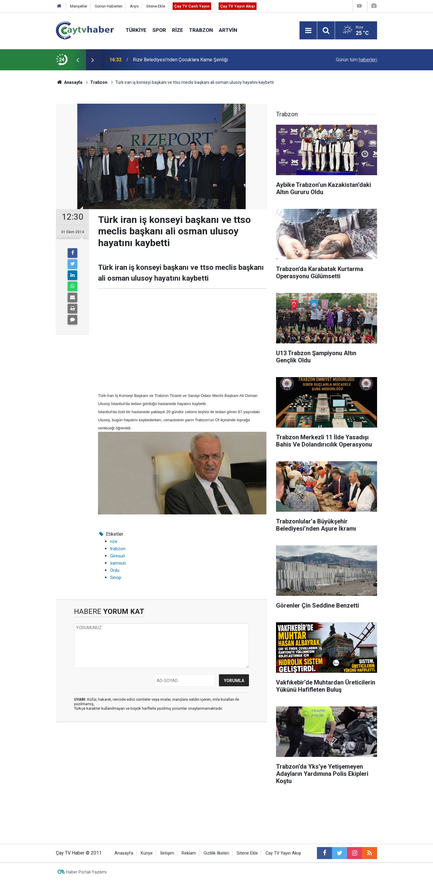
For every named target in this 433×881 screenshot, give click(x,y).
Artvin (228, 30)
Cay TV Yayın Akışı (283, 853)
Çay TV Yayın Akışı (237, 6)
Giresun (117, 556)
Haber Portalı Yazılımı (86, 872)
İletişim (167, 853)
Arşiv (134, 6)
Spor (159, 30)
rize (113, 541)
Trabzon (201, 30)
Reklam (189, 853)
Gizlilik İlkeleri (216, 853)
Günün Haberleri (108, 6)
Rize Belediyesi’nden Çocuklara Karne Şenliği (180, 59)
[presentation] (77, 59)
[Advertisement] (182, 340)
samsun (118, 563)
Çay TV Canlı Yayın (192, 6)
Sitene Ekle (155, 6)
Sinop (115, 577)
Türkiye (136, 30)
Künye (147, 853)
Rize (177, 30)
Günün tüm (356, 59)
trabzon (117, 548)
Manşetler (78, 6)
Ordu (114, 570)
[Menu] (308, 30)
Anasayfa (124, 853)
